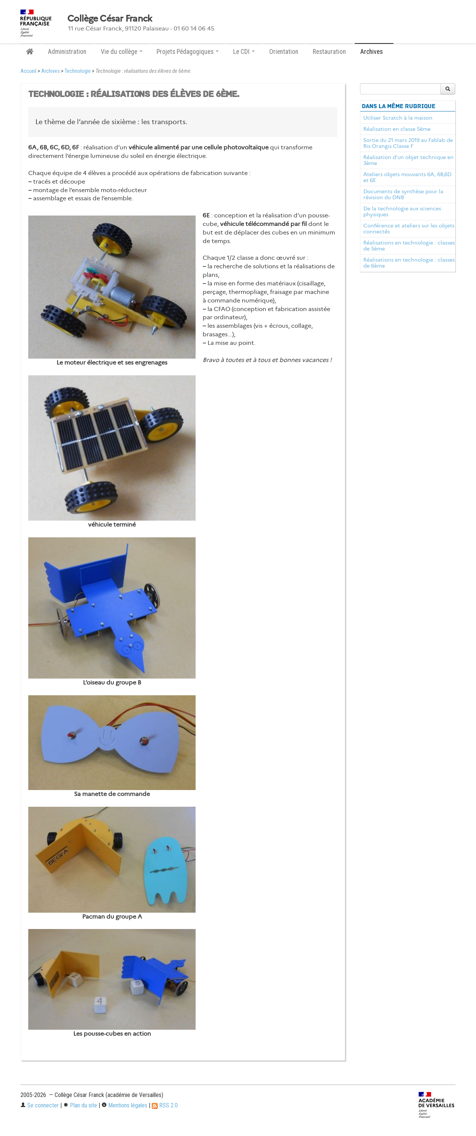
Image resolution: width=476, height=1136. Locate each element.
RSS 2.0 (165, 1105)
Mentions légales (124, 1105)
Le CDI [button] (244, 51)
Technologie (78, 71)
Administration (67, 51)
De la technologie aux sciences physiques (402, 211)
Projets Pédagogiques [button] (188, 51)
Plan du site (80, 1105)
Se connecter (39, 1105)
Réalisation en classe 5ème (397, 129)
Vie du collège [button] (121, 51)
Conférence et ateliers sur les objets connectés (408, 228)
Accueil (28, 71)
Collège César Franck (109, 18)
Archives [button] (374, 51)
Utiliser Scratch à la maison (397, 117)
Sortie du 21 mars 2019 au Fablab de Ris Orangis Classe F (408, 143)
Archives (50, 71)
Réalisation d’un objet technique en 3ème (408, 160)
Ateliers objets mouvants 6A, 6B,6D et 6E (407, 177)
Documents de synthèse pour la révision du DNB (403, 194)
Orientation (283, 51)
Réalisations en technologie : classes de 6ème (409, 262)
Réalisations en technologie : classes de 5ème (409, 245)
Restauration (329, 51)
